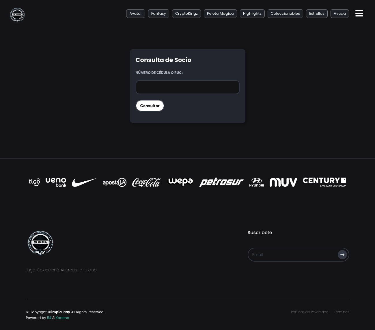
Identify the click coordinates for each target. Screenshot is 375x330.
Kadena (62, 317)
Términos (341, 312)
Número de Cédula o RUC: (159, 72)
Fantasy (158, 13)
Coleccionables (285, 13)
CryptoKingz (186, 13)
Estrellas (316, 13)
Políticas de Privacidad (310, 312)
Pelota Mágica (220, 13)
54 (49, 317)
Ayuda (340, 13)
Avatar (135, 13)
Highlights (252, 13)
